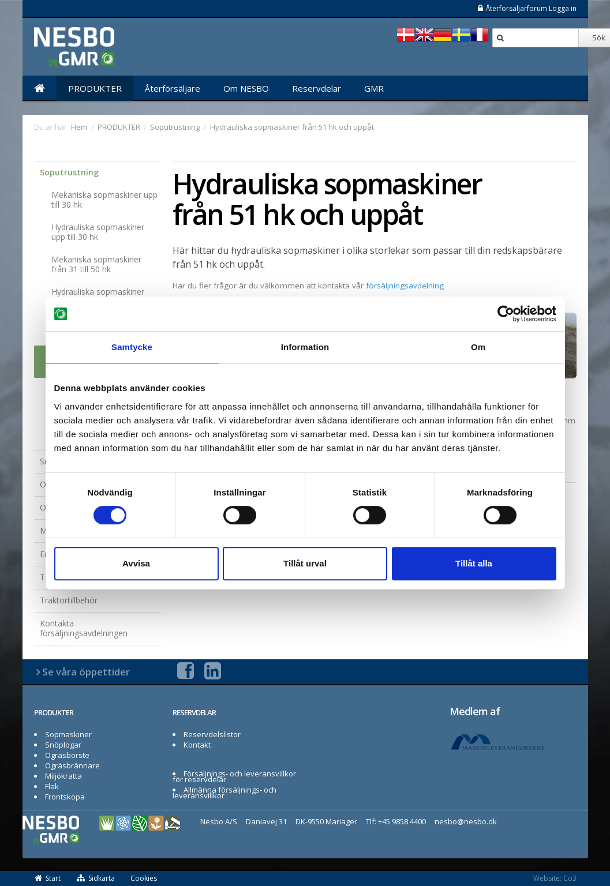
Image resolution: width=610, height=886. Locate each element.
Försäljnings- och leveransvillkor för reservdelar (235, 776)
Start (47, 878)
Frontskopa (65, 796)
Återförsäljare (172, 88)
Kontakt (197, 744)
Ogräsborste (67, 755)
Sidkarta (95, 878)
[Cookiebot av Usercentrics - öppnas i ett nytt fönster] (505, 313)
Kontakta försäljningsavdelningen (84, 628)
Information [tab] (305, 347)
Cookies (143, 878)
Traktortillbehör (69, 600)
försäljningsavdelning (405, 285)
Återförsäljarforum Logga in (527, 8)
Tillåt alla (473, 563)
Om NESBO (246, 88)
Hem (79, 127)
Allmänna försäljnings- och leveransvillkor (225, 792)
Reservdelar (316, 88)
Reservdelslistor (212, 734)
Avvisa (136, 563)
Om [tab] (478, 347)
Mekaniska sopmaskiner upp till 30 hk (104, 199)
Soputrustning (69, 172)
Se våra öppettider (86, 671)
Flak (52, 786)
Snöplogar (63, 744)
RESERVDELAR (194, 712)
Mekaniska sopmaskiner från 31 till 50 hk (96, 264)
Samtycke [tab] (131, 347)
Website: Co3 (555, 878)
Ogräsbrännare (72, 765)
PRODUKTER (95, 88)
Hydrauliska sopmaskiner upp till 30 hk (97, 232)
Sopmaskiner (68, 734)
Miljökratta (63, 776)
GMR (374, 88)
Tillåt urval (305, 563)
